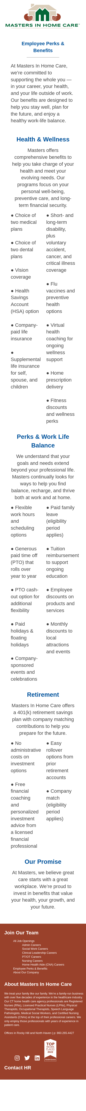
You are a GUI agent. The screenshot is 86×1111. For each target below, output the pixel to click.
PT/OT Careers (31, 956)
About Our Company (26, 972)
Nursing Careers (32, 960)
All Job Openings (24, 941)
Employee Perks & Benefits (30, 968)
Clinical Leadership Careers (39, 952)
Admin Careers (31, 945)
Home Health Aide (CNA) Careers (43, 964)
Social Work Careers (35, 948)
